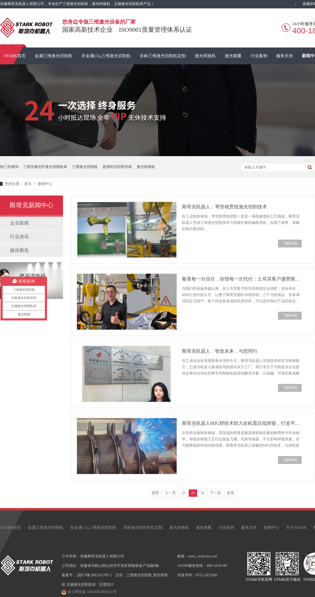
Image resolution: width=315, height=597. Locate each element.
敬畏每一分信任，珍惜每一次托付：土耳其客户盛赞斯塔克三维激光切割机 (242, 279)
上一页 (170, 493)
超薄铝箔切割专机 (117, 167)
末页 (230, 493)
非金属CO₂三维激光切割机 (106, 56)
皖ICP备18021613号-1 (94, 575)
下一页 (215, 493)
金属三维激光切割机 (53, 56)
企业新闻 (19, 223)
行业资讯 (19, 236)
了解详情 (289, 243)
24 (202, 493)
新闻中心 (45, 184)
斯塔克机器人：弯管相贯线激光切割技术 (224, 206)
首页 (28, 184)
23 (193, 493)
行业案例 (258, 56)
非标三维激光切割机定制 (163, 56)
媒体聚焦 (19, 250)
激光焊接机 (205, 56)
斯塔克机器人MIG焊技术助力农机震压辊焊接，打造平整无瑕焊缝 (242, 423)
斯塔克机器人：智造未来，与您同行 (220, 351)
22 (183, 493)
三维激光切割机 (85, 167)
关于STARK (296, 527)
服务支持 (284, 56)
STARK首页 (11, 527)
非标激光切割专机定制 (142, 527)
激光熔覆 (233, 56)
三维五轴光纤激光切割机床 (45, 167)
